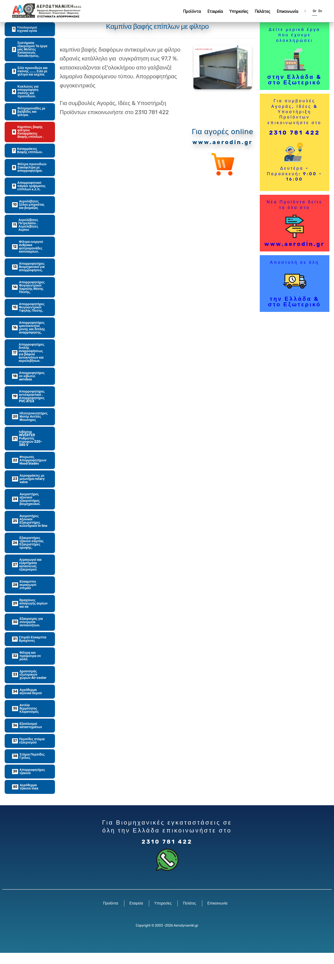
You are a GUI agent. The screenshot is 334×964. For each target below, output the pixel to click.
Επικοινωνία (287, 11)
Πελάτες (262, 11)
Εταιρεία (215, 11)
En (320, 11)
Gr (314, 11)
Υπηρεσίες (238, 11)
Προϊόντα (192, 11)
